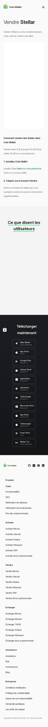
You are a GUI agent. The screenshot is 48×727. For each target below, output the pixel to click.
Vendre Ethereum (13, 587)
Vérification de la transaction (19, 508)
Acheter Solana (13, 539)
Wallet (8, 486)
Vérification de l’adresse (16, 502)
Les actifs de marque (15, 709)
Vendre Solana (12, 582)
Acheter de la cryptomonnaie (19, 556)
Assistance (11, 656)
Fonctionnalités (13, 491)
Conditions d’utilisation (16, 687)
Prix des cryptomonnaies (17, 513)
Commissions (12, 667)
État (7, 661)
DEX (8, 497)
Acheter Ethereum (14, 545)
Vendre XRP (11, 593)
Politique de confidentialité (18, 693)
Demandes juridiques (15, 704)
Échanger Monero (14, 619)
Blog (8, 672)
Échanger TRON (13, 624)
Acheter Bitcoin (13, 528)
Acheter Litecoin (13, 534)
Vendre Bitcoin (12, 571)
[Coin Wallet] (13, 6)
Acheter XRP (12, 550)
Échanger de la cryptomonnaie (20, 640)
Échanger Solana (13, 630)
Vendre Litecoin (13, 576)
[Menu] (43, 7)
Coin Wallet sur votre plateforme (26, 168)
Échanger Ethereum (15, 635)
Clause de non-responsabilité (19, 698)
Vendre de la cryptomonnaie (18, 598)
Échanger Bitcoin (13, 613)
